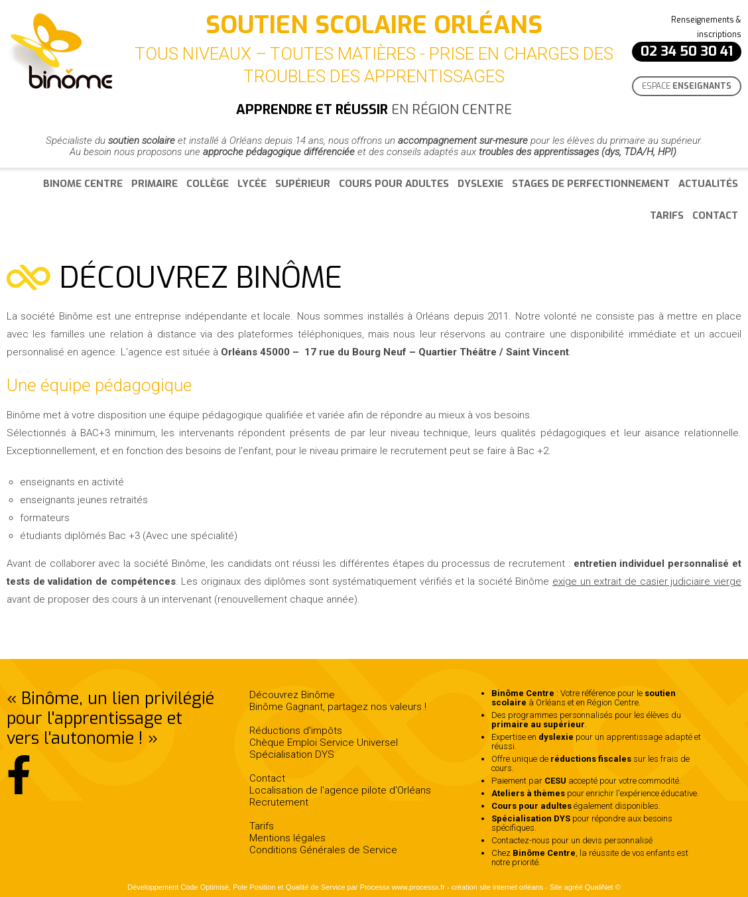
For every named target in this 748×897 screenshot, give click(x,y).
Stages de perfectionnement (591, 183)
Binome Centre (83, 183)
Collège (207, 183)
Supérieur (302, 183)
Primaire (154, 183)
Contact (715, 215)
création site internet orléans (497, 887)
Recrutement (278, 802)
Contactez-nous (520, 840)
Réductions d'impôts (295, 731)
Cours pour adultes (394, 183)
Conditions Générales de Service (323, 850)
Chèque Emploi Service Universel (323, 742)
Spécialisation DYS (291, 754)
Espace (686, 86)
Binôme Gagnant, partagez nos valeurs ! (337, 707)
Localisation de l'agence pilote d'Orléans (340, 790)
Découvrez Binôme (292, 695)
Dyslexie (480, 183)
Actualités (708, 183)
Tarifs (667, 215)
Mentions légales (287, 838)
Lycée (252, 183)
